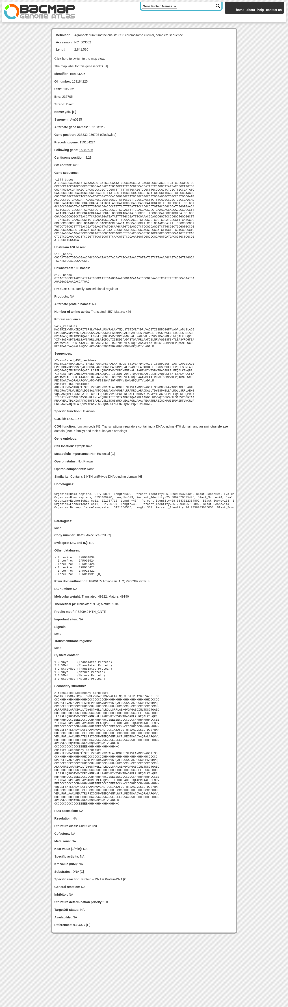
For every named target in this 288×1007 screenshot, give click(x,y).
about (251, 10)
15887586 (86, 150)
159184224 (87, 142)
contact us (274, 10)
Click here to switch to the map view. (79, 58)
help (260, 10)
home (240, 10)
